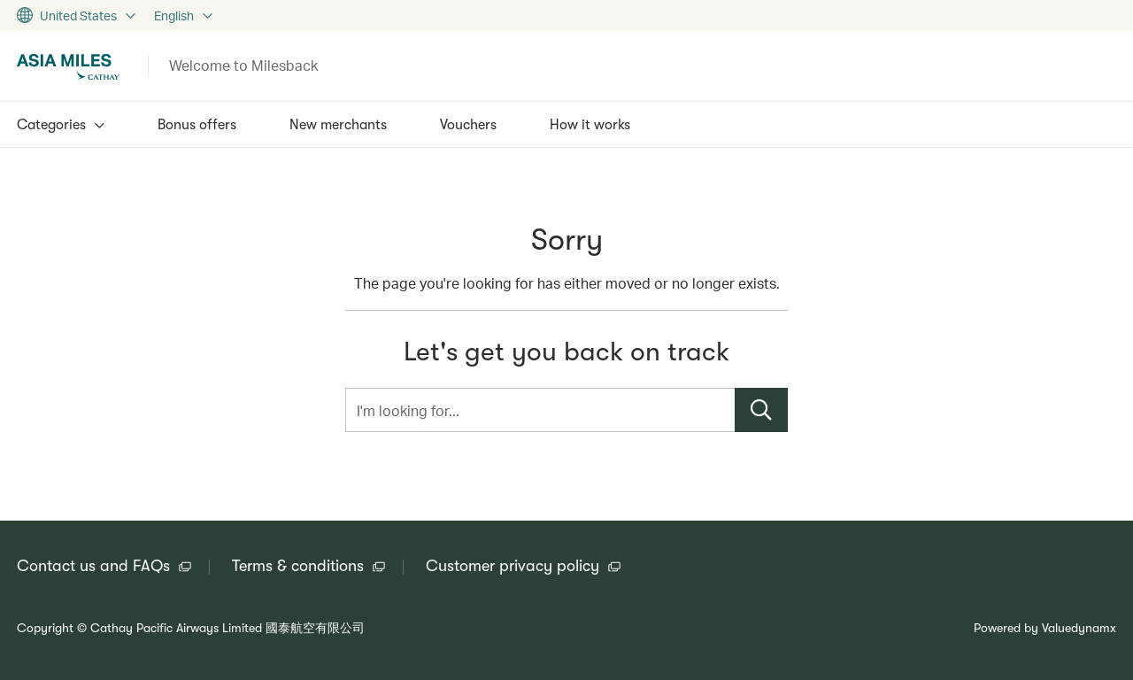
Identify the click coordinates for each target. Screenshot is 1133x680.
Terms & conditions (298, 566)
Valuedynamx (1079, 628)
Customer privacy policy (512, 566)
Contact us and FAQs (93, 566)
